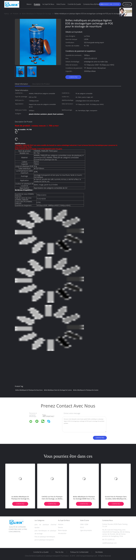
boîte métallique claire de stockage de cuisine (58, 390)
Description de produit (41, 84)
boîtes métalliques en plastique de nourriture (29, 390)
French (127, 4)
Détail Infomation (21, 84)
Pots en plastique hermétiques (45, 537)
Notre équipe (62, 530)
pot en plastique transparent (44, 540)
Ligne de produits (86, 530)
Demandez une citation (110, 4)
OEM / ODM (84, 524)
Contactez (73, 77)
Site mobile (99, 552)
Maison (29, 4)
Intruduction (62, 533)
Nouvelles (99, 4)
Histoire (60, 524)
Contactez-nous (88, 4)
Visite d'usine (61, 4)
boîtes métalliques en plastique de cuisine (85, 390)
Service (60, 527)
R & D (82, 527)
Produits (37, 4)
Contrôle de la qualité (41, 552)
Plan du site (59, 552)
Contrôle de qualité (74, 4)
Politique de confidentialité (79, 552)
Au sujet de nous (48, 4)
